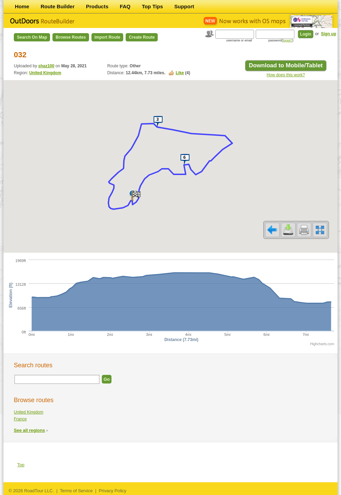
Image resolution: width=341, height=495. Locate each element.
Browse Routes (71, 37)
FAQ (125, 6)
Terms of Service (76, 490)
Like (180, 72)
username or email (239, 40)
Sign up (328, 33)
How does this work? (286, 74)
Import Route (107, 37)
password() (280, 40)
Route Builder (58, 6)
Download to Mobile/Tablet (286, 65)
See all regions (29, 430)
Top (21, 464)
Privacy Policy (112, 490)
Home (22, 6)
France (20, 419)
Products (97, 6)
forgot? (287, 40)
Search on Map (32, 37)
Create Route (142, 37)
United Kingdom (45, 72)
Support (184, 6)
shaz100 (46, 66)
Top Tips (152, 6)
